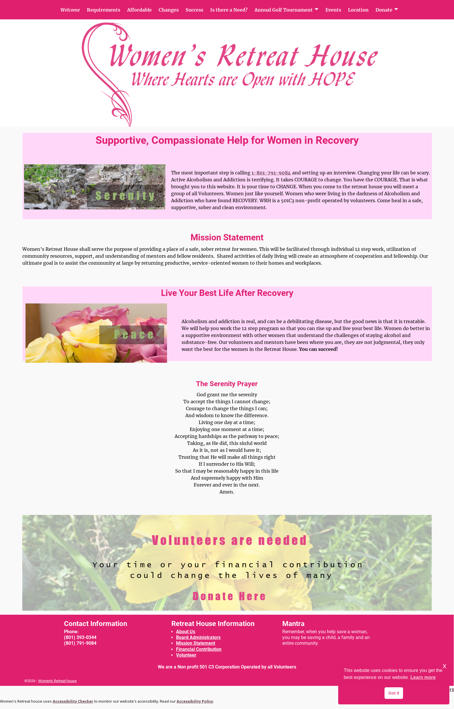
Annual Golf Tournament (284, 10)
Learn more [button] (423, 677)
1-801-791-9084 (271, 173)
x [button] (444, 666)
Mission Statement (195, 643)
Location (358, 10)
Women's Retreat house (57, 681)
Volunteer (186, 655)
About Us (185, 631)
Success (194, 10)
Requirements (103, 10)
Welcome (70, 10)
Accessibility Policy (195, 701)
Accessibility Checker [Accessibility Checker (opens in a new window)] (73, 701)
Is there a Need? (229, 10)
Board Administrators (198, 637)
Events (333, 10)
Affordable (139, 10)
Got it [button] (393, 693)
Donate (384, 10)
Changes (169, 10)
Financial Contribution (198, 649)
